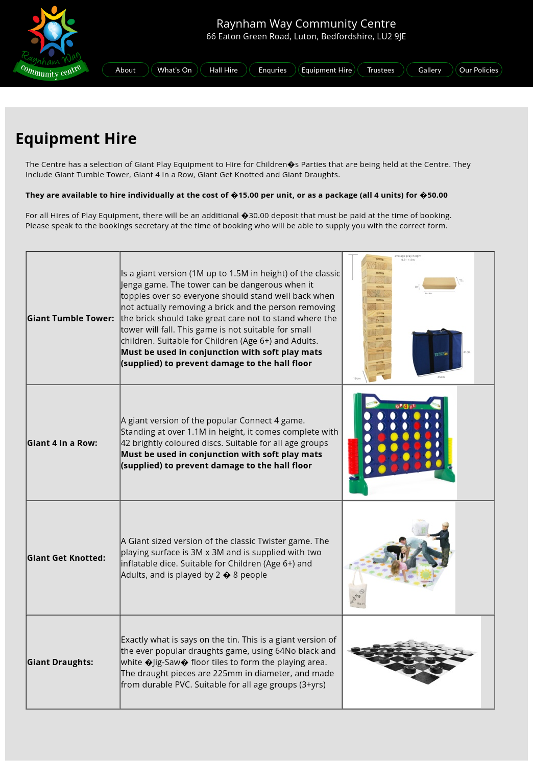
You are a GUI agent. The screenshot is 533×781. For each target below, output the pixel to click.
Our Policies (478, 69)
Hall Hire (223, 69)
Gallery (429, 69)
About (125, 69)
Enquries (272, 69)
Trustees (381, 69)
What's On (174, 69)
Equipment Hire (326, 69)
